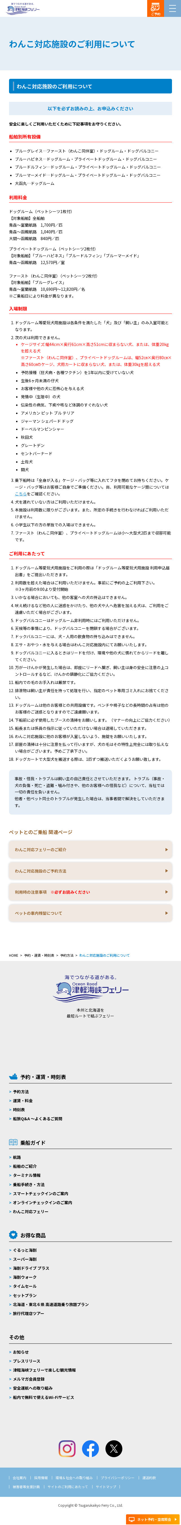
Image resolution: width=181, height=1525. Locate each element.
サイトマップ (106, 1486)
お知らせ (21, 1352)
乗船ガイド (33, 1142)
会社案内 (19, 1477)
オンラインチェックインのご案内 (42, 1202)
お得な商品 (33, 1235)
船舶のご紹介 (25, 1166)
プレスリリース (26, 1361)
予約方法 (21, 1091)
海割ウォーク (25, 1277)
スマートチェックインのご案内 (40, 1193)
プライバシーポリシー (117, 1477)
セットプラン (25, 1295)
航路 (17, 1157)
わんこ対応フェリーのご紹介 (40, 849)
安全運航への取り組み (32, 1388)
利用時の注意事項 (52, 892)
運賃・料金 (23, 1100)
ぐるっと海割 (25, 1250)
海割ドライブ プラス (31, 1268)
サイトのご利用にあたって (68, 1486)
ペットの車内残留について (38, 913)
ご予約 (155, 14)
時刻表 (19, 1109)
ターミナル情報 (27, 1175)
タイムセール (25, 1286)
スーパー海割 (25, 1259)
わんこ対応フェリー (30, 1211)
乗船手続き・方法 (29, 1184)
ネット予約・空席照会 (154, 1519)
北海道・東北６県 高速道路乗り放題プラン (51, 1304)
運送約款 (149, 1477)
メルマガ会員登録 (29, 1379)
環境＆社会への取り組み (74, 1477)
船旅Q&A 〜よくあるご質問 (37, 1118)
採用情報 (41, 1477)
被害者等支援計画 (26, 1486)
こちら (21, 494)
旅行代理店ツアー (28, 1313)
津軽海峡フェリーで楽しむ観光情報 (44, 1370)
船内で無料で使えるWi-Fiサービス (43, 1397)
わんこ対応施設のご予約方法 (40, 871)
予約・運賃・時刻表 (43, 1076)
